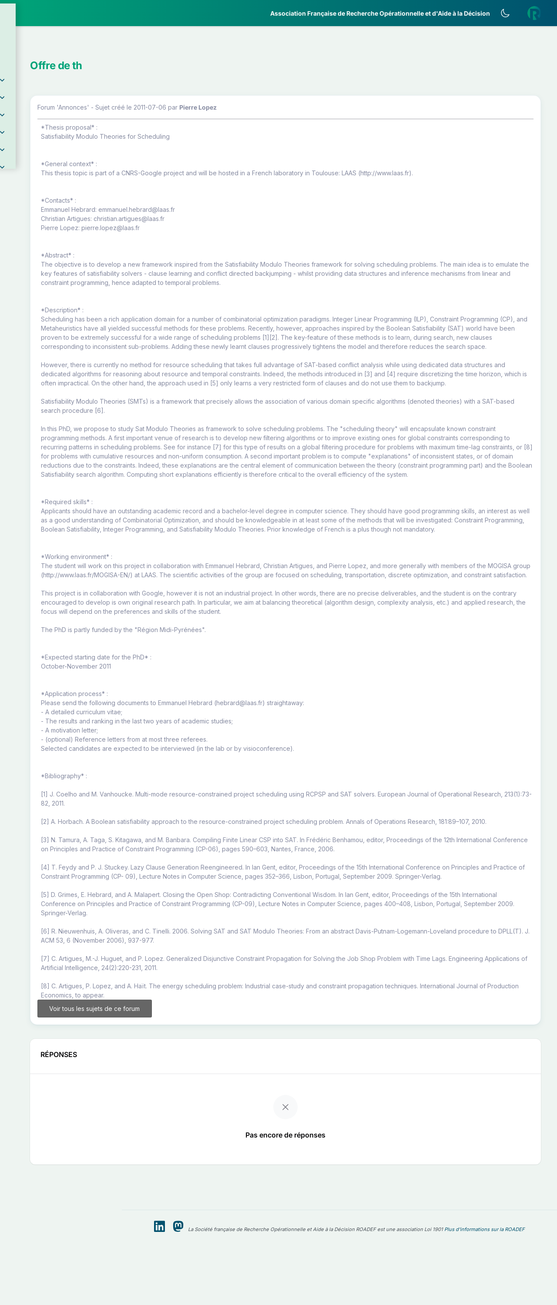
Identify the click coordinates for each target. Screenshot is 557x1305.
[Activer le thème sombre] (511, 13)
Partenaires (35, 200)
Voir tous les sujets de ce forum (190, 1134)
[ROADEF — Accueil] (61, 13)
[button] (60, 54)
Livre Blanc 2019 (44, 322)
